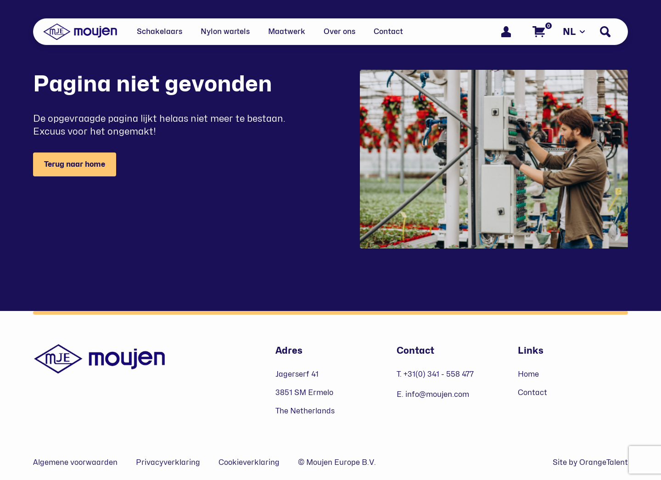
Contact (388, 31)
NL (574, 31)
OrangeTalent (603, 462)
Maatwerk (286, 31)
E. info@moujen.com (433, 394)
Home (528, 374)
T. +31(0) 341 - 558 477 (435, 374)
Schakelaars (159, 31)
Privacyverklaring (168, 462)
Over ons (339, 31)
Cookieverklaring (249, 462)
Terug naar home (74, 164)
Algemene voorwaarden (75, 462)
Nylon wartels (225, 31)
